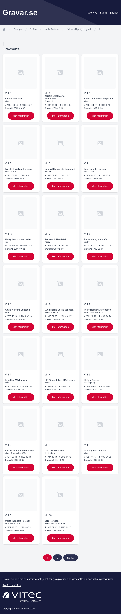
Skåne (33, 29)
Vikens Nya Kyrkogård (79, 29)
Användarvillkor (12, 585)
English (114, 12)
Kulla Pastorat (52, 29)
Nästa (70, 557)
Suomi (103, 12)
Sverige (18, 29)
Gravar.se (20, 12)
